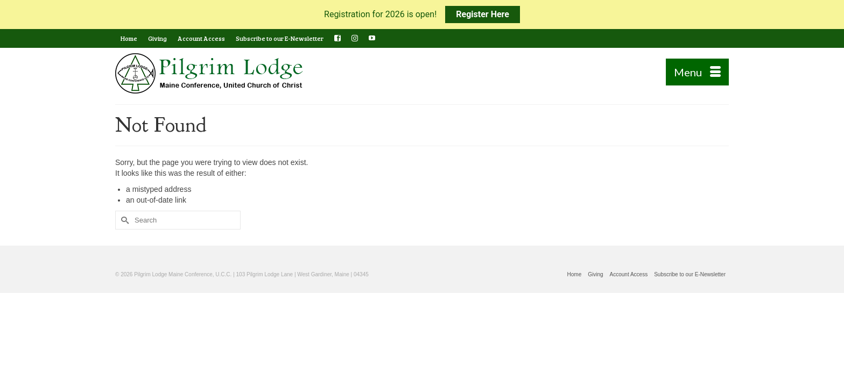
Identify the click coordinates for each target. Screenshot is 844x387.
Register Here (482, 14)
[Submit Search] (123, 220)
